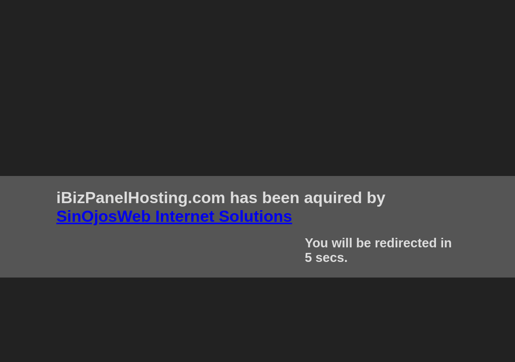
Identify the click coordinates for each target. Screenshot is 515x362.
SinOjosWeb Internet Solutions (174, 216)
